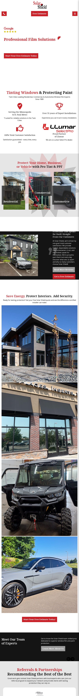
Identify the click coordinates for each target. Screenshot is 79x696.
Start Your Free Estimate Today (21, 55)
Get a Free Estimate (64, 276)
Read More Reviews (63, 269)
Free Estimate (39, 13)
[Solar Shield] (39, 6)
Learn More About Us (53, 648)
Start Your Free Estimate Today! (40, 619)
